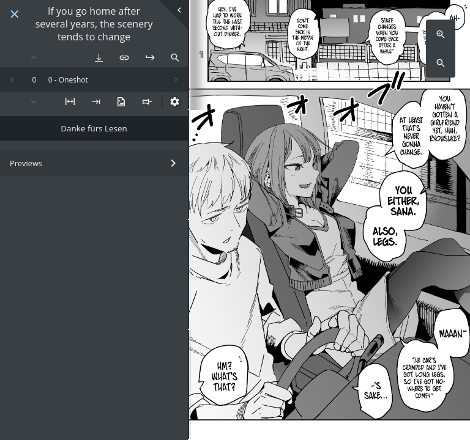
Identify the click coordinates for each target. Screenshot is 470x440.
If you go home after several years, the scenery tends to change (94, 24)
